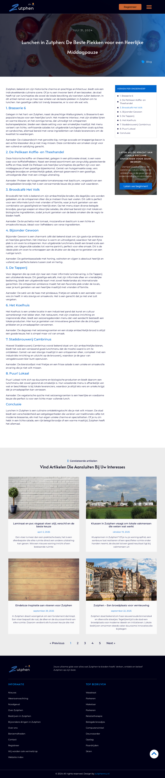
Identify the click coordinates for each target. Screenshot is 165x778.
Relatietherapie (94, 716)
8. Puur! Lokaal (128, 128)
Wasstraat (91, 692)
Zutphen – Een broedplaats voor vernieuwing (121, 605)
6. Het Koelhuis (128, 120)
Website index (15, 757)
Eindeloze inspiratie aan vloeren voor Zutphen (43, 605)
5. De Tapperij (127, 116)
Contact (12, 739)
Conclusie (125, 133)
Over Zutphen (15, 710)
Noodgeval (14, 704)
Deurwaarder (93, 733)
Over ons (12, 727)
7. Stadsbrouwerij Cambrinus (135, 124)
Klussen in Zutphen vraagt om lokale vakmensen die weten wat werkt (121, 525)
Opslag (90, 739)
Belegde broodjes (95, 722)
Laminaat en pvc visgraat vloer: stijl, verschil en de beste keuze (43, 525)
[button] (149, 7)
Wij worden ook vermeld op (23, 751)
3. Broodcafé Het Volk (131, 107)
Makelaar (91, 704)
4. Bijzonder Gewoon (131, 111)
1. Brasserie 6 (126, 95)
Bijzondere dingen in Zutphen (24, 722)
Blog (149, 61)
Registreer (13, 745)
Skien (89, 751)
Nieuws (12, 692)
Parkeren (91, 698)
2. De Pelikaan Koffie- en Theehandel (133, 102)
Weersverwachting (18, 698)
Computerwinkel (95, 727)
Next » (110, 643)
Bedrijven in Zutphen (19, 716)
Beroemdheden (16, 733)
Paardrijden (92, 745)
